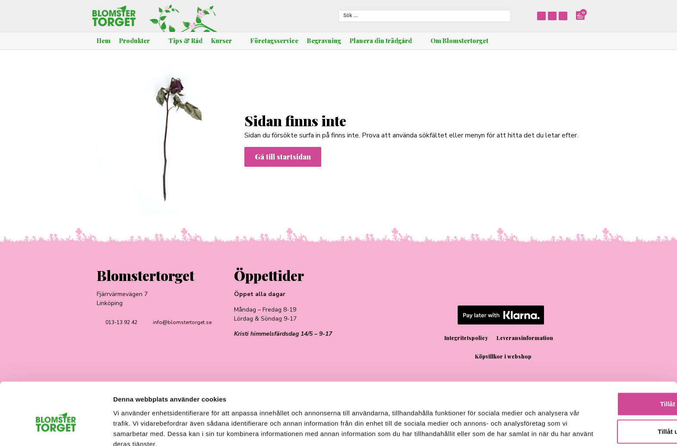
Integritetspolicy (466, 337)
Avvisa (605, 416)
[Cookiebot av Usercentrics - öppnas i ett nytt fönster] (56, 429)
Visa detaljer (469, 429)
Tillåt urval (605, 388)
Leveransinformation (525, 337)
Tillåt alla (605, 361)
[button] (139, 41)
